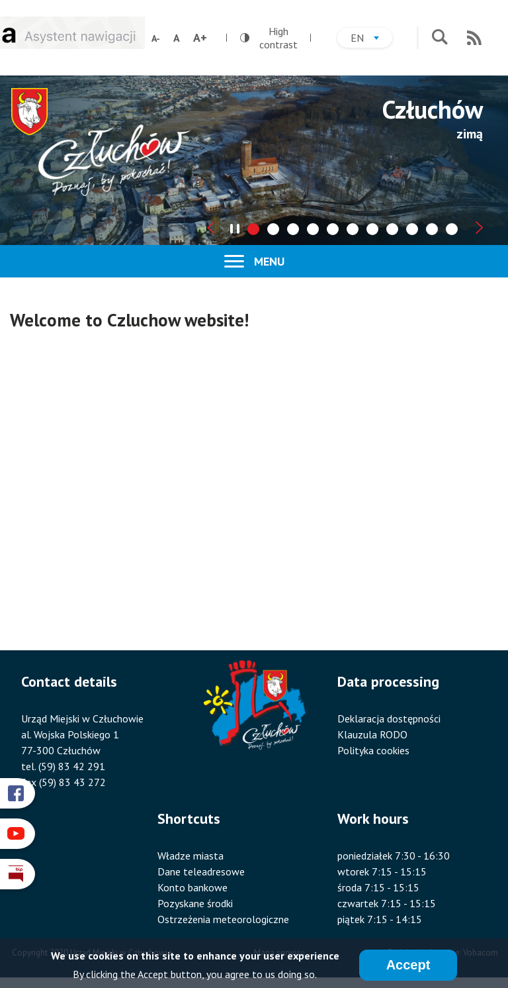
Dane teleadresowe (201, 871)
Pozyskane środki (195, 903)
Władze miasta (190, 855)
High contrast (269, 38)
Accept (408, 965)
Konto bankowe (192, 887)
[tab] (253, 229)
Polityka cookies (373, 750)
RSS (474, 37)
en (371, 39)
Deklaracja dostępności (389, 718)
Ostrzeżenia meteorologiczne (223, 919)
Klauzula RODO (372, 734)
